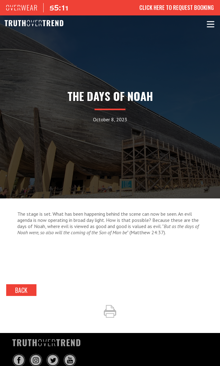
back (21, 290)
